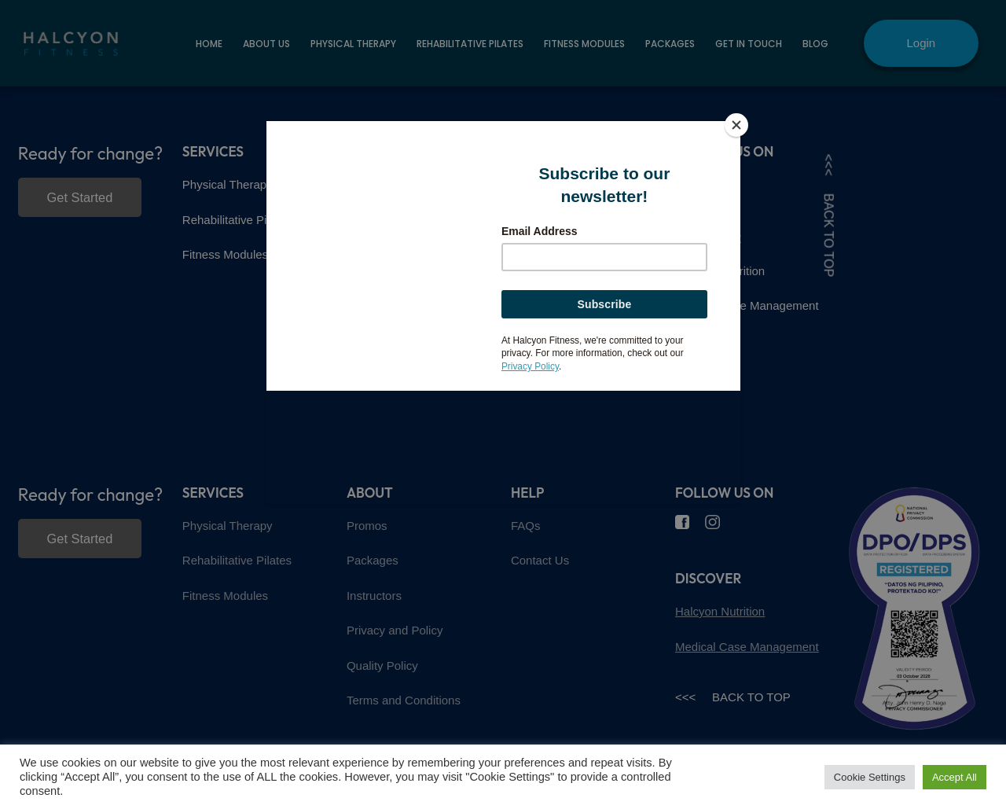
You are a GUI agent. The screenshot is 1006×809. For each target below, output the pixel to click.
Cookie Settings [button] (869, 777)
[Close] (736, 125)
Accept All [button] (954, 777)
